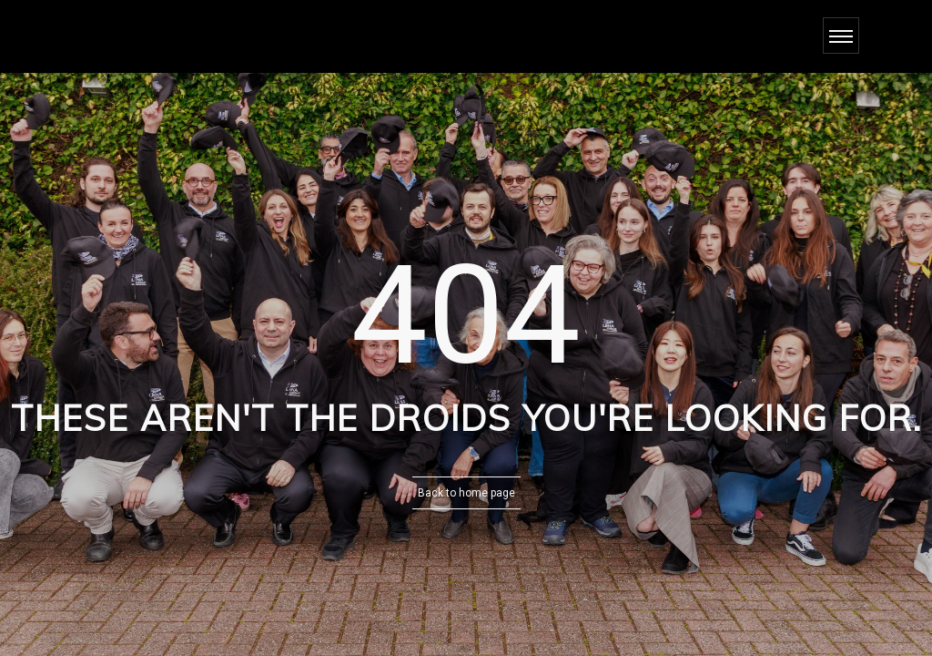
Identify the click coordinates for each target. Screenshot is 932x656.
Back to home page (466, 493)
